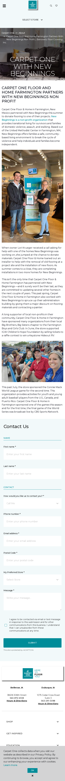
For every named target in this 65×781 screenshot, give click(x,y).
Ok (32, 770)
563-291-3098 (48, 700)
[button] (51, 6)
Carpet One (8, 33)
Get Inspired (32, 733)
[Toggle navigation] (4, 6)
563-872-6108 (17, 698)
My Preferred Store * (13, 572)
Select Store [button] (30, 19)
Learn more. (10, 765)
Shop (32, 721)
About (22, 33)
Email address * (11, 533)
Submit (32, 642)
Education (32, 745)
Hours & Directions (17, 700)
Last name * (9, 466)
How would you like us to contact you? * (23, 496)
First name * (9, 447)
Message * (8, 590)
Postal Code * (10, 553)
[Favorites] (56, 6)
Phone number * (12, 514)
